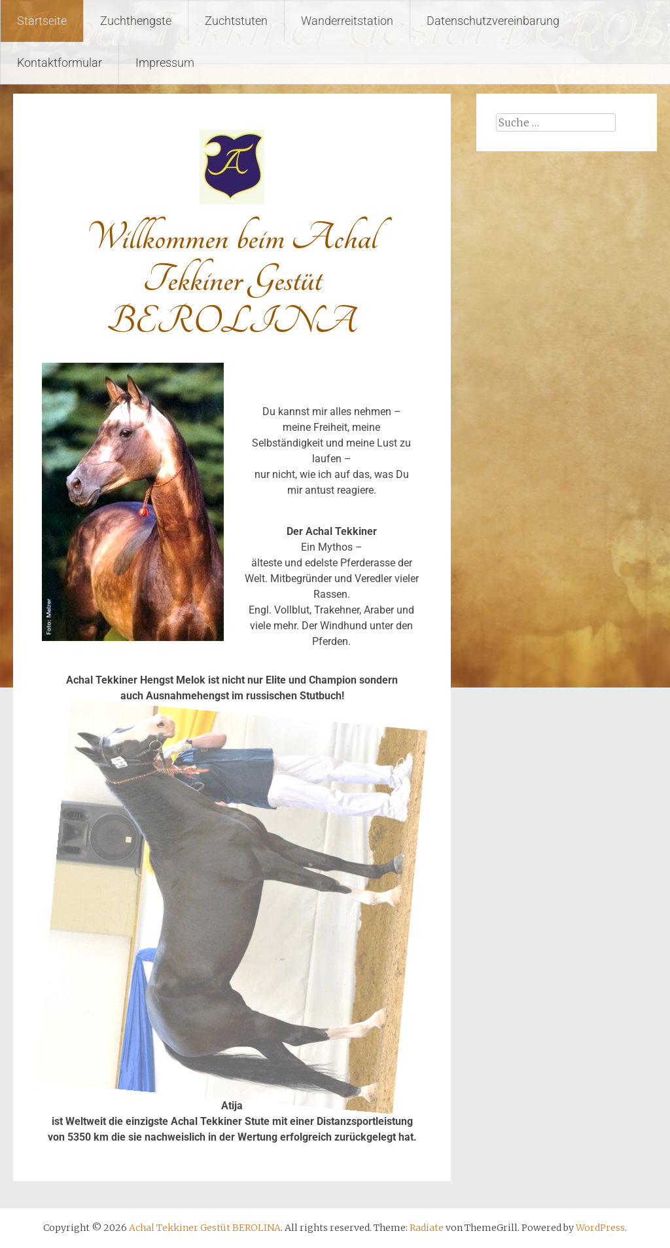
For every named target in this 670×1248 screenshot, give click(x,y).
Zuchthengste (135, 21)
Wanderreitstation (347, 21)
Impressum (164, 62)
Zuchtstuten (236, 21)
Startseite (42, 21)
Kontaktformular (59, 62)
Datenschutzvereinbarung (493, 21)
